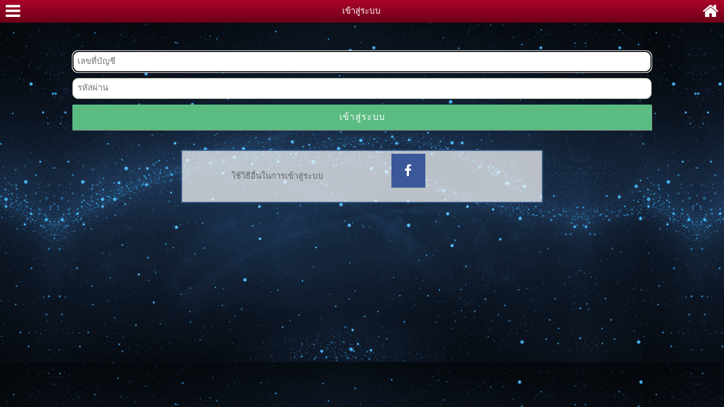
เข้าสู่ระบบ (362, 117)
